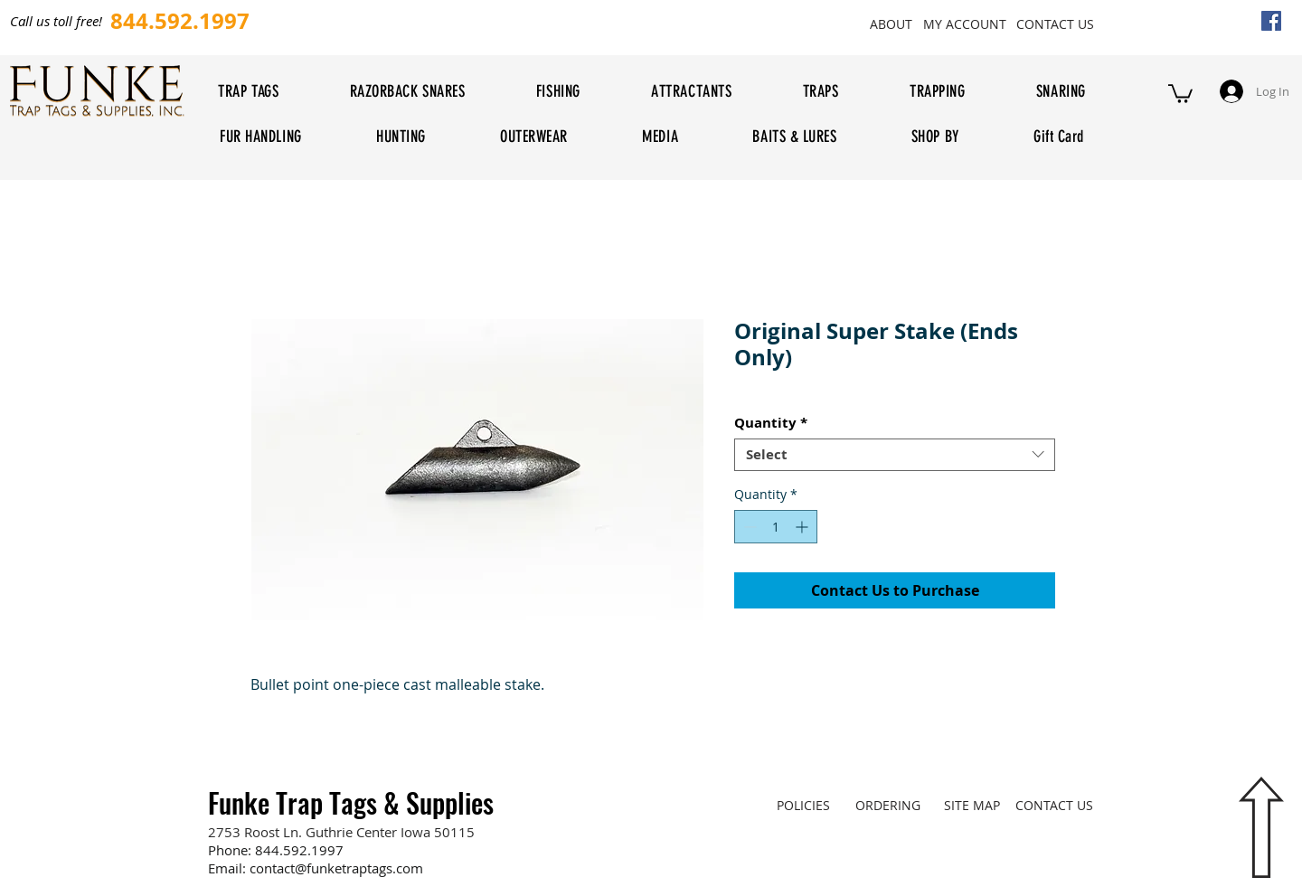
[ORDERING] (887, 805)
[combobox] (894, 455)
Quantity (770, 423)
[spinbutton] (776, 526)
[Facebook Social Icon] (1271, 21)
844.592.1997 (299, 850)
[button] (1180, 92)
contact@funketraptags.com (336, 868)
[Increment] (803, 526)
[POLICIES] (803, 805)
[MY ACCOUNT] (964, 23)
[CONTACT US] (1054, 23)
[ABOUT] (890, 23)
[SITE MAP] (971, 805)
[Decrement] (748, 526)
